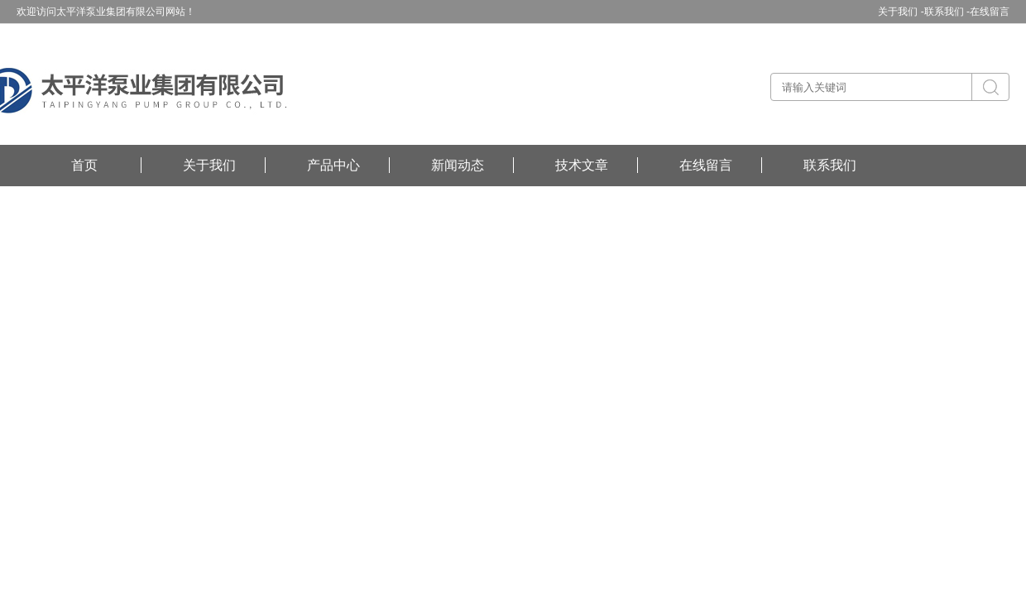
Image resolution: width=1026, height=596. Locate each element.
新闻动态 (457, 165)
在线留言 (989, 11)
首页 (84, 165)
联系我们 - (947, 11)
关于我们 (209, 165)
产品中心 (333, 165)
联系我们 (829, 165)
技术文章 (581, 165)
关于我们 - (900, 11)
